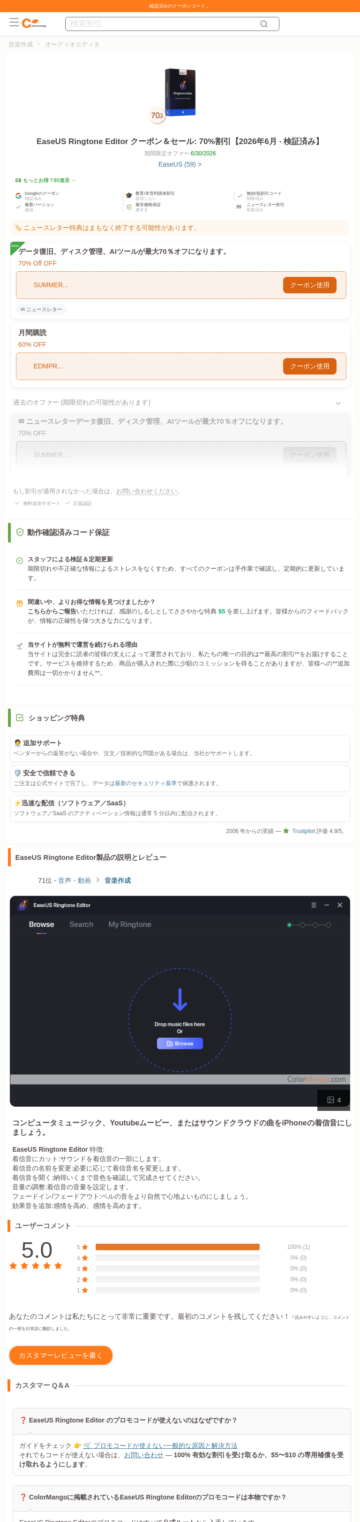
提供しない (146, 198)
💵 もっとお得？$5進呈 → (45, 180)
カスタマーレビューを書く (61, 1355)
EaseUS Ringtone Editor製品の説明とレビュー (91, 857)
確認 (29, 209)
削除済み (255, 198)
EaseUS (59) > (180, 164)
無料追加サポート (41, 503)
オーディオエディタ (72, 44)
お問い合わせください (146, 491)
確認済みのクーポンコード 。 (180, 5)
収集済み (255, 209)
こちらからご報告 (52, 611)
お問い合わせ (143, 1455)
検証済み (33, 198)
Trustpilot (299, 831)
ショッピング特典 (57, 718)
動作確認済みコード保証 (62, 532)
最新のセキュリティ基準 (146, 783)
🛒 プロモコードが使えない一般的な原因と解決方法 (160, 1445)
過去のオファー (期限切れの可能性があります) (81, 402)
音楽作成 (20, 44)
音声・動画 (74, 880)
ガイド (141, 209)
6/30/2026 (203, 153)
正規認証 (82, 503)
